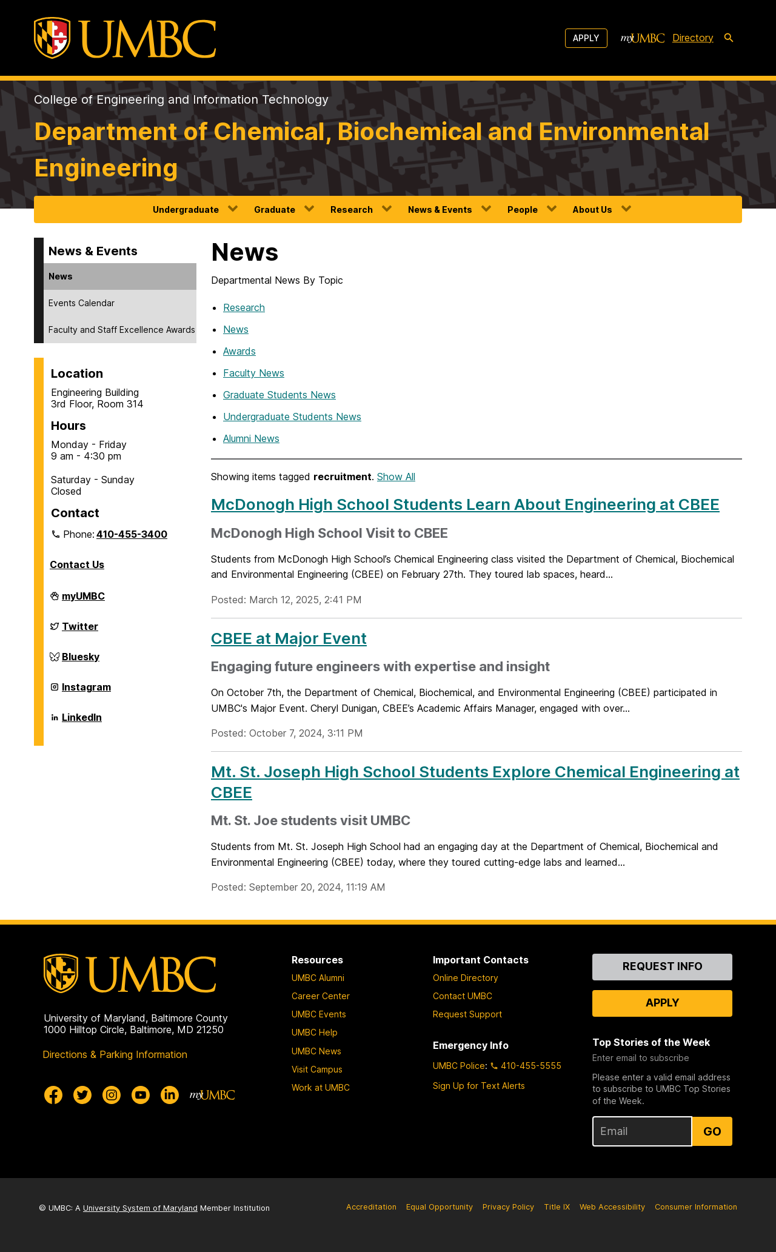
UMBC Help (315, 1032)
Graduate (274, 209)
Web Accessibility (612, 1206)
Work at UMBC (321, 1087)
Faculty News (253, 373)
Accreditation (371, 1206)
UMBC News (316, 1051)
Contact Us (77, 564)
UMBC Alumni (318, 977)
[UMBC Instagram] (111, 1095)
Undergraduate (186, 209)
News (60, 276)
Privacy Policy (508, 1206)
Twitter (80, 631)
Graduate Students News (279, 395)
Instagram (86, 692)
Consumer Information (696, 1206)
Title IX (557, 1206)
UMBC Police (459, 1065)
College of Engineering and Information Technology (181, 99)
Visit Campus (317, 1069)
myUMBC (83, 601)
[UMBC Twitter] (82, 1095)
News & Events (440, 209)
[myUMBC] (642, 38)
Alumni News (251, 438)
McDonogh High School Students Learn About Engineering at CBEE (465, 504)
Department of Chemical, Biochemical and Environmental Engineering (372, 149)
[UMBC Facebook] (53, 1095)
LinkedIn (82, 722)
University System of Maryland (140, 1208)
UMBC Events (319, 1014)
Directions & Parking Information (114, 1054)
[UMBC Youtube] (140, 1095)
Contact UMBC (462, 996)
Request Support (467, 1014)
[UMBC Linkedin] (169, 1095)
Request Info (663, 966)
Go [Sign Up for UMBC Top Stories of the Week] (712, 1131)
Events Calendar (81, 303)
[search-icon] (728, 38)
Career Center (321, 996)
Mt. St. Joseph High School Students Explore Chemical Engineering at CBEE (475, 782)
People (522, 209)
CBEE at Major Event (289, 638)
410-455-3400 (131, 534)
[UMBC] (125, 38)
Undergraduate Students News (292, 416)
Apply (586, 38)
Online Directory (465, 977)
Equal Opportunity (439, 1206)
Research (351, 209)
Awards (239, 351)
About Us (592, 209)
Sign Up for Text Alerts (479, 1085)
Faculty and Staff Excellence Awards (121, 329)
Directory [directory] (693, 38)
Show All (396, 476)
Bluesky (80, 661)
